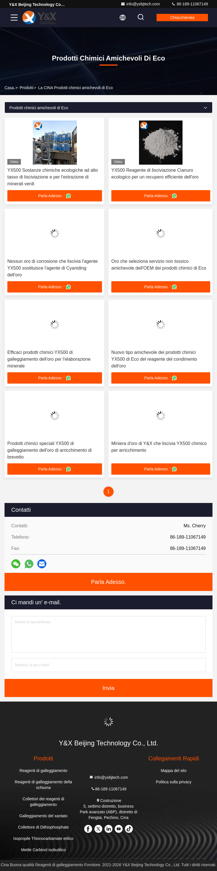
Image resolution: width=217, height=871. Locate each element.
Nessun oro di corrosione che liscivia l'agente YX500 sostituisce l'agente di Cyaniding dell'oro (52, 268)
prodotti (26, 87)
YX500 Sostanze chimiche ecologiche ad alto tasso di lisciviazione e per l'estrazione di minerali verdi (52, 177)
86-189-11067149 (189, 4)
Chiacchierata (182, 17)
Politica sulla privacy (173, 782)
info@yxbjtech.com (140, 4)
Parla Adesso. (108, 582)
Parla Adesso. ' (54, 196)
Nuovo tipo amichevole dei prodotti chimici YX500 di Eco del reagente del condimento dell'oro (154, 359)
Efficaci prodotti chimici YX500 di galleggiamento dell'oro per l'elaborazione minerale (48, 359)
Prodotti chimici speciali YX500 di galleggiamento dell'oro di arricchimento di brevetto (49, 450)
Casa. (10, 87)
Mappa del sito (173, 770)
